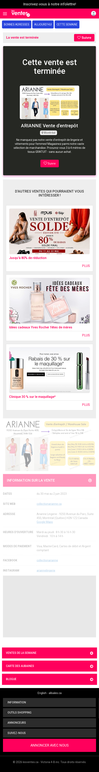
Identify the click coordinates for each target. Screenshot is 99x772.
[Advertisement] (49, 606)
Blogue (49, 679)
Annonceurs (16, 722)
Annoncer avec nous (49, 745)
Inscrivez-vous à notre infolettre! (49, 4)
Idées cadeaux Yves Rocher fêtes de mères (40, 327)
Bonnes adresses (16, 24)
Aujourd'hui (43, 24)
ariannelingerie (46, 570)
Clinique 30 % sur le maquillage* (32, 397)
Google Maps (45, 522)
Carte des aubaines (49, 666)
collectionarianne (47, 560)
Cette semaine (67, 24)
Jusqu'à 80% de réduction (28, 258)
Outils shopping (18, 712)
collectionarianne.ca (49, 503)
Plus (86, 266)
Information (16, 702)
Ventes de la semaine (49, 653)
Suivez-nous (16, 733)
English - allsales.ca (50, 693)
